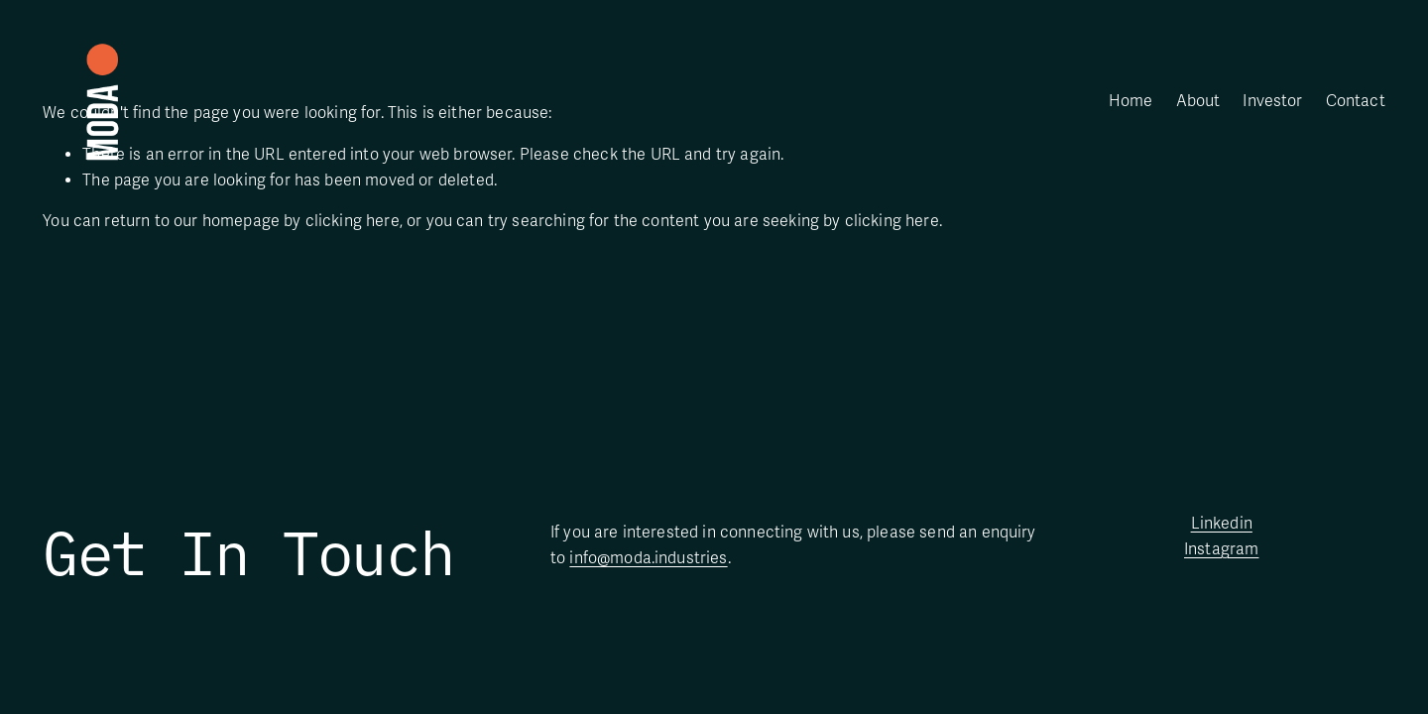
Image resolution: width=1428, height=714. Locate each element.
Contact (1355, 101)
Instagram (1221, 549)
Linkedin (1221, 524)
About (1198, 101)
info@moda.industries (648, 558)
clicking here (352, 221)
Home (1131, 101)
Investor (1272, 101)
